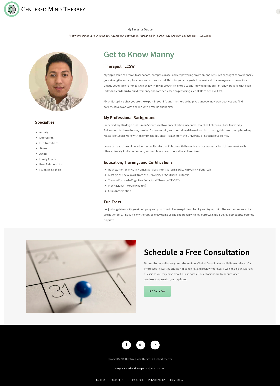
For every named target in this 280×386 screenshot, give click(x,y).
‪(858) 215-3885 (158, 368)
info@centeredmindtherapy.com (132, 368)
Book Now (157, 291)
